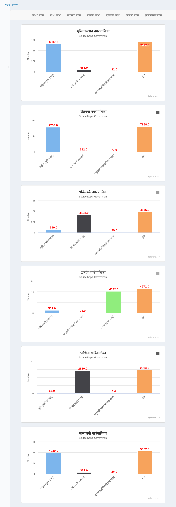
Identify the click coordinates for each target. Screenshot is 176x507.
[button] (10, 5)
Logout (9, 67)
